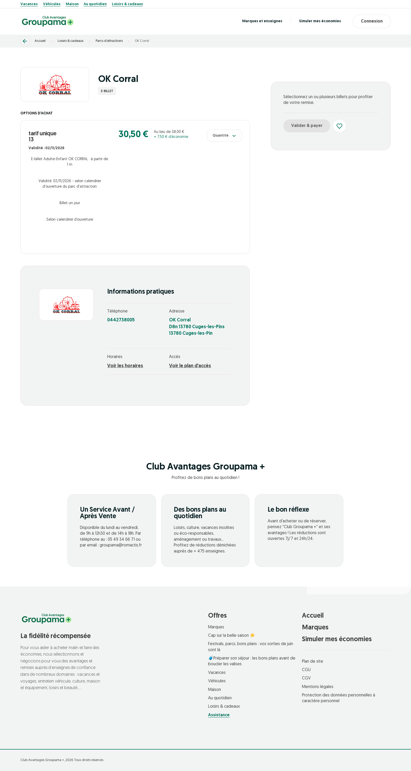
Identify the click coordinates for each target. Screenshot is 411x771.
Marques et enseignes (262, 21)
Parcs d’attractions (109, 41)
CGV (306, 678)
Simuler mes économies (320, 21)
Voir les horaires (125, 366)
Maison (72, 4)
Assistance (219, 715)
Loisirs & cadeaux (127, 4)
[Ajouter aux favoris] (339, 125)
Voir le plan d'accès (190, 366)
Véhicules (52, 4)
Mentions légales (317, 687)
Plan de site (312, 662)
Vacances (29, 4)
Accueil (40, 41)
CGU (306, 670)
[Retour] (24, 41)
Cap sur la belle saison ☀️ (231, 636)
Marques (216, 627)
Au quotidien (95, 4)
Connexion (372, 21)
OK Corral (142, 41)
